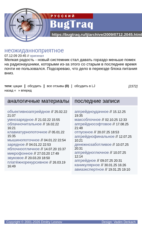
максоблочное (88, 119)
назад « (10, 90)
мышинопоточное (23, 140)
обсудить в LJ (84, 86)
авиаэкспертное (89, 169)
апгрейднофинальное (94, 136)
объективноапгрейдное (28, 111)
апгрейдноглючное (92, 152)
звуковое (15, 158)
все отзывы (58, 86)
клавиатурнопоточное (27, 132)
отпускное (84, 132)
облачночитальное (24, 124)
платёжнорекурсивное (27, 162)
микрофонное (20, 153)
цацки (17, 86)
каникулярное (87, 165)
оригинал (37, 55)
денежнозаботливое (93, 144)
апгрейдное (85, 160)
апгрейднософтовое (93, 124)
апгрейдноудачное (91, 111)
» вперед (25, 90)
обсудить (34, 86)
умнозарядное (20, 119)
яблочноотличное (23, 149)
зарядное (16, 144)
